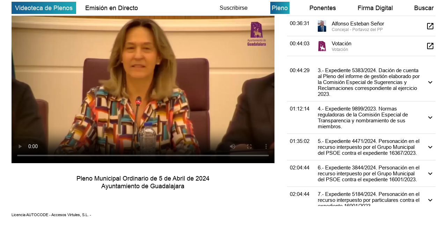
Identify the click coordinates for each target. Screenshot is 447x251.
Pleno (280, 8)
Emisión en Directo (111, 8)
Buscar (424, 8)
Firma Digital (375, 8)
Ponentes (322, 8)
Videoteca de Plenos (44, 8)
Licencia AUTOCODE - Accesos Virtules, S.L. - (51, 214)
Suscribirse (234, 8)
